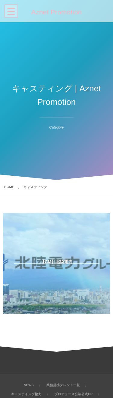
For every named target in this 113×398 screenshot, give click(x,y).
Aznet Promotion (56, 12)
